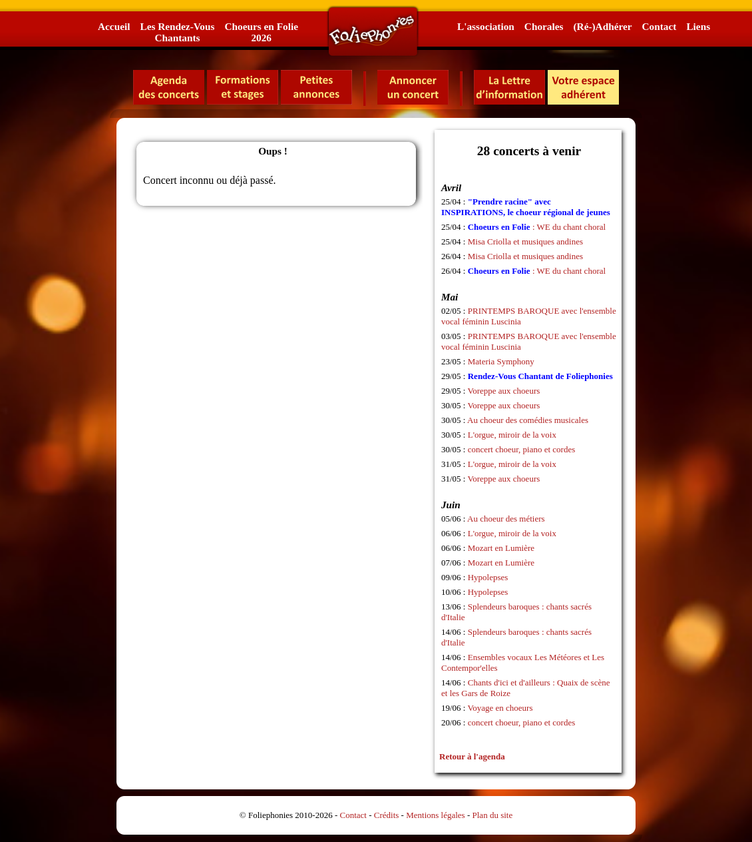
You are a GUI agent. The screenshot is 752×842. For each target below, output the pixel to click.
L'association (485, 26)
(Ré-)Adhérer (602, 26)
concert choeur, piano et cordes (522, 449)
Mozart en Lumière (501, 548)
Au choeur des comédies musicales (527, 420)
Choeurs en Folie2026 (260, 32)
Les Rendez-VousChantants (177, 32)
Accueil (114, 26)
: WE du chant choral (537, 227)
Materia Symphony (501, 361)
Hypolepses (488, 577)
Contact (659, 26)
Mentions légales (435, 815)
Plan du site (492, 815)
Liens (698, 26)
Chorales (544, 26)
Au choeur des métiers (506, 519)
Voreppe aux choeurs (504, 391)
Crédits (386, 815)
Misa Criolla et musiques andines (525, 241)
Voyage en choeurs (500, 708)
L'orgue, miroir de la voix (512, 435)
